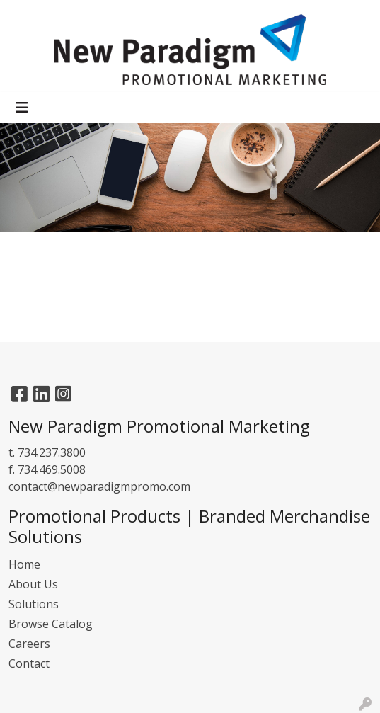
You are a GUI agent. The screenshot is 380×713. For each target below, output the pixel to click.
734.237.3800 (52, 452)
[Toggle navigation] (22, 108)
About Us (33, 584)
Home (24, 564)
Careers (29, 643)
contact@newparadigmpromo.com (99, 486)
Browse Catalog (50, 624)
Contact (29, 663)
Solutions (33, 604)
